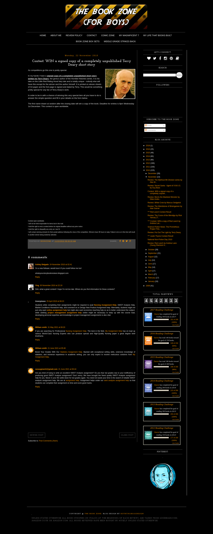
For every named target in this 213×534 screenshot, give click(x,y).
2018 (148, 146)
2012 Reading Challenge (161, 428)
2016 (148, 149)
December (152, 173)
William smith (41, 327)
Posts (148, 126)
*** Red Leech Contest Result (159, 212)
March (151, 274)
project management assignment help (65, 313)
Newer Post (37, 435)
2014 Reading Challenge (161, 380)
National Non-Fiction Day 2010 (160, 239)
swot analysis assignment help (116, 380)
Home (43, 35)
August (151, 257)
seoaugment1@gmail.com (46, 369)
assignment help (72, 380)
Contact (92, 35)
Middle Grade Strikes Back (120, 41)
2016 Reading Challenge (161, 333)
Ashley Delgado (42, 264)
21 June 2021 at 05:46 (57, 348)
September (152, 253)
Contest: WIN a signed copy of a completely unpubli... (160, 192)
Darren (156, 314)
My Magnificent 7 (129, 35)
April (150, 271)
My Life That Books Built (157, 35)
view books (175, 325)
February (152, 278)
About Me (55, 35)
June (150, 264)
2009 (148, 286)
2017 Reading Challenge (161, 309)
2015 (148, 153)
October (151, 250)
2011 (148, 167)
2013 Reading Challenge (161, 404)
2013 (148, 160)
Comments (150, 130)
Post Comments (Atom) (48, 441)
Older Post (127, 435)
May (150, 267)
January (151, 281)
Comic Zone (108, 35)
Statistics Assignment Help (71, 352)
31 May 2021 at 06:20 (56, 327)
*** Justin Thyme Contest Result (160, 236)
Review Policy (74, 35)
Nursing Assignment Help (76, 331)
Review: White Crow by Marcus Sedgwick (164, 203)
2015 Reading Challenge (161, 357)
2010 (148, 170)
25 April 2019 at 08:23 (55, 301)
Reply (37, 277)
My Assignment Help (113, 331)
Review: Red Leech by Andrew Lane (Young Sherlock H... (162, 244)
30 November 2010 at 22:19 (51, 285)
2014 (148, 156)
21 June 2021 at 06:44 (67, 369)
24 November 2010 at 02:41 (61, 264)
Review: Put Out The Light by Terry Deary (164, 232)
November (152, 177)
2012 (148, 163)
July (150, 260)
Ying (37, 285)
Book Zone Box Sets (88, 41)
